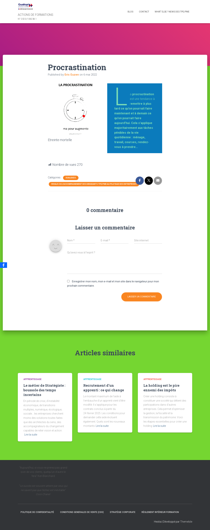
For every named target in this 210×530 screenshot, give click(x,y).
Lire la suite (30, 434)
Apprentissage (32, 379)
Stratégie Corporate (122, 512)
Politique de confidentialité (37, 512)
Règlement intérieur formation (160, 512)
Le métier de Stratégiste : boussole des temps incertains (44, 390)
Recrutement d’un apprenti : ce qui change (103, 387)
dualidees (71, 178)
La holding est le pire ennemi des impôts (161, 387)
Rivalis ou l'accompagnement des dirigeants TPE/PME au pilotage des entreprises (94, 184)
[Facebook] (3, 265)
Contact (144, 11)
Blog (130, 11)
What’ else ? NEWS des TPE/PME (172, 11)
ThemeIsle (186, 521)
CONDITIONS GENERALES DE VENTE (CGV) (82, 512)
